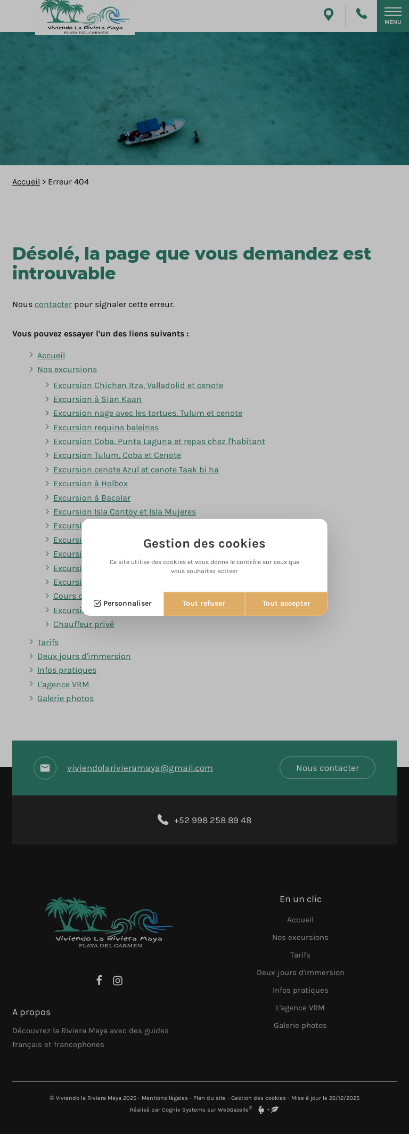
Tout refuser (204, 603)
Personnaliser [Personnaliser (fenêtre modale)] (127, 603)
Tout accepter (286, 603)
